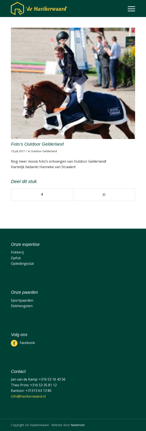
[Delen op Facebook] (42, 194)
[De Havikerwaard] (60, 8)
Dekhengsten (22, 306)
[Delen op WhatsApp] (104, 194)
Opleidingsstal (22, 263)
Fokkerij (17, 252)
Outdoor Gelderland (44, 151)
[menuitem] (129, 8)
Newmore (78, 425)
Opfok (16, 258)
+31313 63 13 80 (38, 390)
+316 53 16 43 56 (52, 379)
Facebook (27, 342)
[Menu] (129, 8)
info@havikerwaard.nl (28, 396)
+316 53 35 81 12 (43, 385)
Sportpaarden (22, 300)
